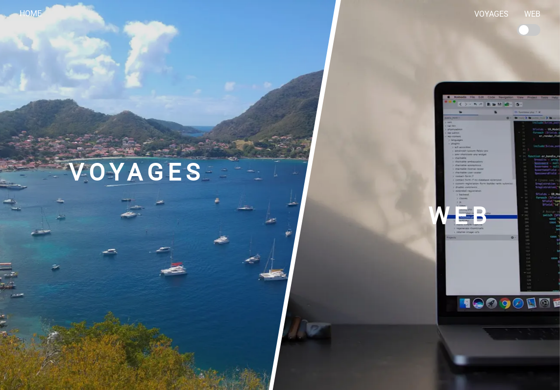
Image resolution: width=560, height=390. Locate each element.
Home (31, 13)
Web (532, 14)
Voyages (491, 14)
